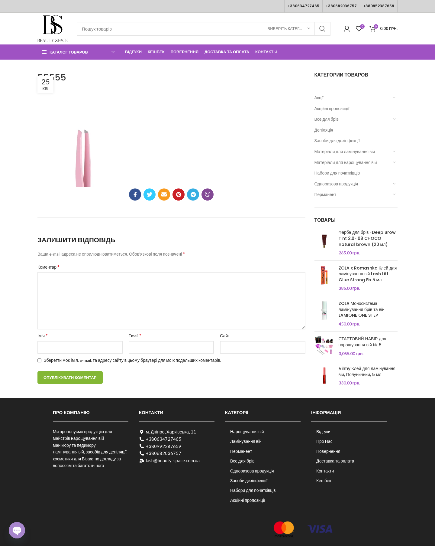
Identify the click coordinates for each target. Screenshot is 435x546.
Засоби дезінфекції (248, 480)
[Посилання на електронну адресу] (164, 194)
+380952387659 (378, 5)
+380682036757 (341, 5)
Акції (319, 97)
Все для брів (326, 119)
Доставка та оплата (335, 460)
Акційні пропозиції (332, 108)
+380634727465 (303, 5)
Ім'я (42, 335)
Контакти (325, 470)
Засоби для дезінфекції (337, 140)
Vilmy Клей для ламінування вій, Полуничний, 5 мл (367, 372)
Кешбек (323, 480)
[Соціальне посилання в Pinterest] (178, 194)
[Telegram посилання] (193, 194)
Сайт (225, 335)
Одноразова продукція (336, 183)
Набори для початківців (337, 172)
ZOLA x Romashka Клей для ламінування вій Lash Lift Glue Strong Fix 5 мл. (368, 274)
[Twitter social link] (149, 194)
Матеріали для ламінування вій (344, 151)
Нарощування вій (247, 431)
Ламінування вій (246, 441)
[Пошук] (203, 29)
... (315, 86)
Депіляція (323, 129)
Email (135, 335)
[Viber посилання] (207, 194)
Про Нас (324, 441)
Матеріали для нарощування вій (345, 162)
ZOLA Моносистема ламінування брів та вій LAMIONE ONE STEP (362, 309)
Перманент (325, 194)
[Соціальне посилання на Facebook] (135, 194)
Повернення (328, 451)
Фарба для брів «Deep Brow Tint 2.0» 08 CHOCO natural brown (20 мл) (367, 238)
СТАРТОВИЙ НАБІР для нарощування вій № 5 (362, 342)
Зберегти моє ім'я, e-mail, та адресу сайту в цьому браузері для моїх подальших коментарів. (132, 360)
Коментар (48, 267)
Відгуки (323, 431)
